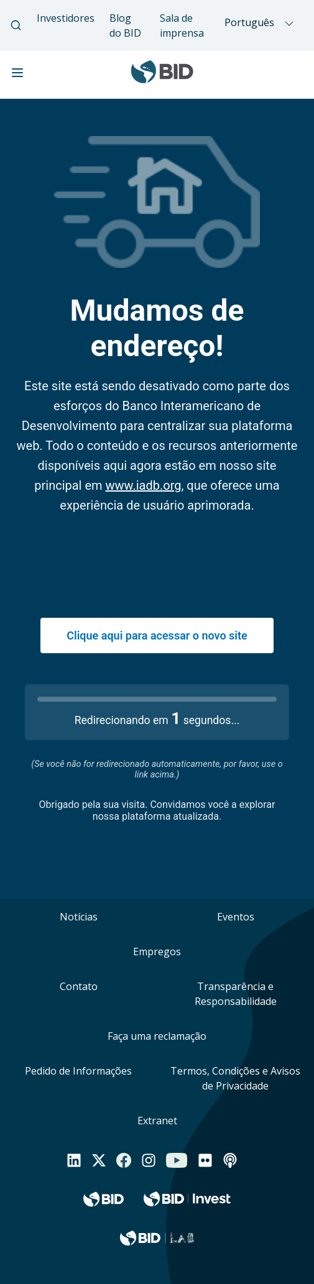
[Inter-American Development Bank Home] (162, 78)
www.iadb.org (144, 485)
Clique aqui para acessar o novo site (157, 635)
